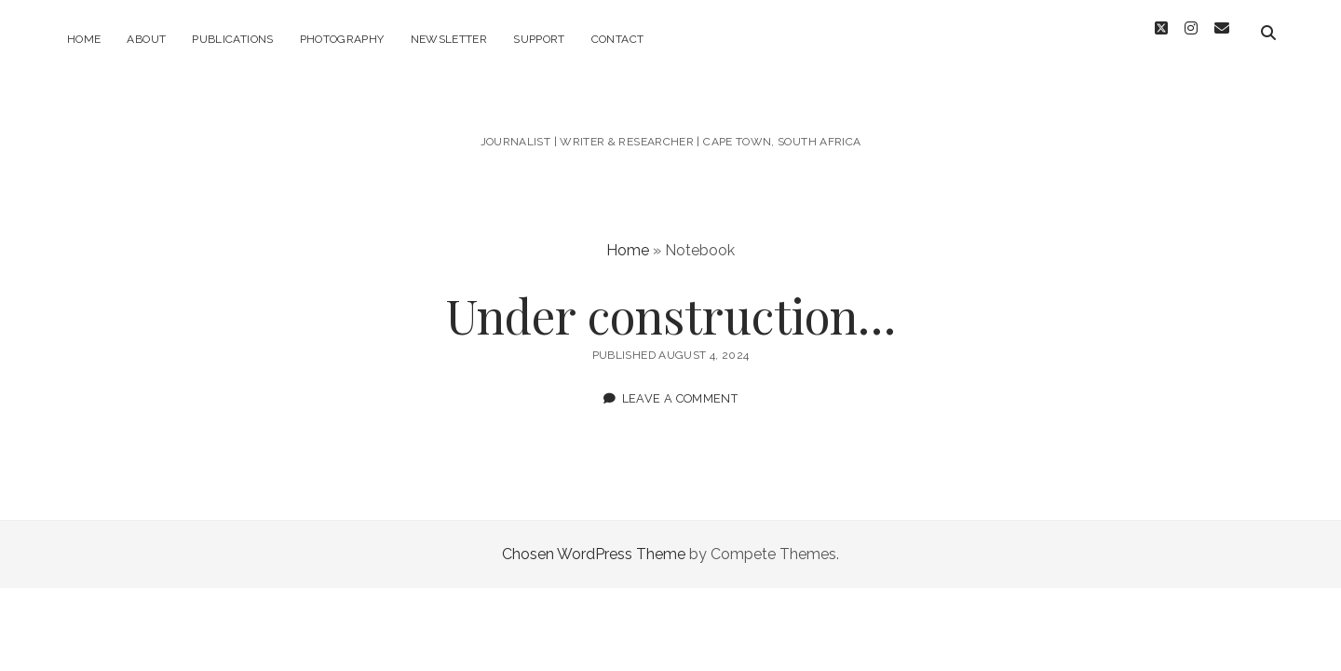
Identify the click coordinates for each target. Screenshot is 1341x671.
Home (84, 39)
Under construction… (671, 304)
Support (539, 39)
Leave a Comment (680, 388)
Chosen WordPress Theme (593, 544)
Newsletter (449, 39)
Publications (232, 39)
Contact (617, 39)
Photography (342, 39)
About (146, 39)
